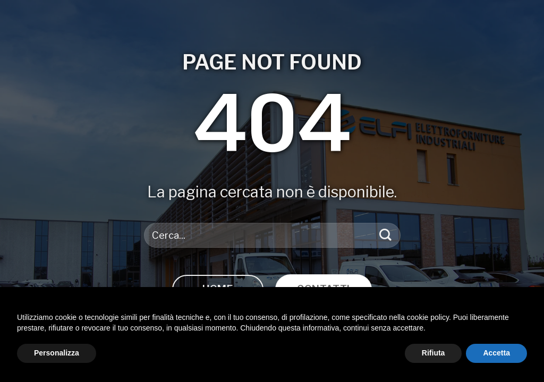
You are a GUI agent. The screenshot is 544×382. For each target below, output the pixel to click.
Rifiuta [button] (433, 353)
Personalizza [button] (56, 353)
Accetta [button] (496, 353)
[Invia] (385, 235)
